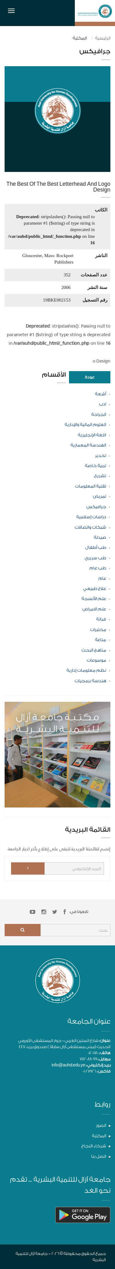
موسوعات (96, 660)
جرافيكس (96, 506)
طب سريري (95, 558)
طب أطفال (95, 547)
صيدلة (100, 537)
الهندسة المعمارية (88, 445)
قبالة (101, 619)
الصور (101, 1125)
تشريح (100, 475)
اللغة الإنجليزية (92, 435)
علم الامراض (94, 609)
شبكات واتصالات (90, 527)
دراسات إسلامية (91, 517)
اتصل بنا (98, 1156)
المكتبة (99, 1136)
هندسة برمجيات (90, 680)
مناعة (100, 639)
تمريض (99, 496)
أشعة (100, 394)
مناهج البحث (94, 650)
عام (102, 578)
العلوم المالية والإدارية (85, 424)
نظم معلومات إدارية (86, 670)
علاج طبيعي (94, 588)
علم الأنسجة (94, 598)
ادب (102, 404)
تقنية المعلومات (90, 486)
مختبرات (98, 629)
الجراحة (98, 414)
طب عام (98, 568)
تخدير (100, 455)
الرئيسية (102, 38)
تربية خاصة (95, 465)
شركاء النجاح (93, 1146)
